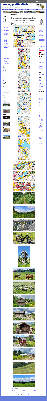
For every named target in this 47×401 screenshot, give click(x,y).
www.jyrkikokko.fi (15, 4)
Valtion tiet (40, 127)
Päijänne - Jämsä (5, 39)
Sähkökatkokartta (41, 120)
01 (4, 69)
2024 (4, 19)
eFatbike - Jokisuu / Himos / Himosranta (6, 55)
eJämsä (40, 58)
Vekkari (40, 79)
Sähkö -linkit (40, 123)
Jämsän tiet (40, 126)
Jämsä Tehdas (40, 59)
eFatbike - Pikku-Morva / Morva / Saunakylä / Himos (6, 59)
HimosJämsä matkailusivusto (40, 67)
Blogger (29, 394)
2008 (4, 80)
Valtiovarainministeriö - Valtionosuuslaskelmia (41, 74)
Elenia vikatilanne (41, 119)
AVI (39, 131)
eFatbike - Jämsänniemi (6, 33)
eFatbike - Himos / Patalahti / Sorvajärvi (6, 63)
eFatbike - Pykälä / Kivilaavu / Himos (6, 34)
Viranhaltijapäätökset (41, 62)
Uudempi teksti (13, 390)
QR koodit (40, 105)
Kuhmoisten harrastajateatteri (41, 86)
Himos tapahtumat (41, 99)
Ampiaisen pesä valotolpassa (5, 41)
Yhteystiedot (28, 9)
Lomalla (5, 60)
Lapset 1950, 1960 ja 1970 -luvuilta (6, 54)
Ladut (39, 65)
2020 (4, 71)
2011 (4, 78)
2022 (4, 21)
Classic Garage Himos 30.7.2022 (6, 30)
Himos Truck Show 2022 (6, 38)
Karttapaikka (40, 111)
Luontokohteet (32, 9)
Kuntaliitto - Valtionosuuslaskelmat (41, 75)
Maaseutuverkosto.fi (41, 137)
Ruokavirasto (40, 138)
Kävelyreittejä (36, 9)
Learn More (36, 1)
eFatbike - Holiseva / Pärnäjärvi (6, 61)
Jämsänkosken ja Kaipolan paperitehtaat (41, 35)
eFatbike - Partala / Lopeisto (6, 47)
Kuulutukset (40, 61)
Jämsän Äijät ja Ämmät (41, 70)
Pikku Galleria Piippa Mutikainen (41, 93)
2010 (4, 79)
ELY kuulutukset (41, 130)
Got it (39, 1)
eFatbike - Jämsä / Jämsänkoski (6, 29)
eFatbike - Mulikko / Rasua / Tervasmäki (6, 50)
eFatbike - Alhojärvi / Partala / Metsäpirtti (6, 43)
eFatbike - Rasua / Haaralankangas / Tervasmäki (6, 37)
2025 (4, 18)
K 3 (25, 9)
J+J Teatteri (40, 83)
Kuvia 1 (22, 9)
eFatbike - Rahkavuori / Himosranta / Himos (6, 57)
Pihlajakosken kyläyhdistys (40, 102)
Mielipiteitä (15, 9)
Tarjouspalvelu (40, 63)
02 (4, 68)
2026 (4, 17)
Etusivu (3, 9)
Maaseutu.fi (40, 136)
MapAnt (40, 115)
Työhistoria (18, 9)
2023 (4, 20)
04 (4, 66)
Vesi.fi (39, 116)
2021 (4, 70)
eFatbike (40, 9)
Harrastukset (6, 9)
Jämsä (40, 57)
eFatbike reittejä (41, 31)
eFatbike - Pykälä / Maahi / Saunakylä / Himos (6, 53)
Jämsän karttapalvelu (41, 66)
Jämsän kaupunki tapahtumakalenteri (41, 98)
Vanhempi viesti (34, 390)
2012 (4, 77)
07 (4, 26)
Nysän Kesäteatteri (41, 87)
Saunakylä (40, 34)
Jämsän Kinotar (40, 89)
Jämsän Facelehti (41, 80)
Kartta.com (40, 112)
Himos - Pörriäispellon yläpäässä (6, 27)
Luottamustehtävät (11, 9)
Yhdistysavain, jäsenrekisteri (40, 143)
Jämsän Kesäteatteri (41, 84)
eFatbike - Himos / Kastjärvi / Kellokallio (6, 46)
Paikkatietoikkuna (41, 113)
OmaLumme (40, 122)
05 (4, 65)
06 (4, 64)
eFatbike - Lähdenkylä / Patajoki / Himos (6, 44)
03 (4, 67)
